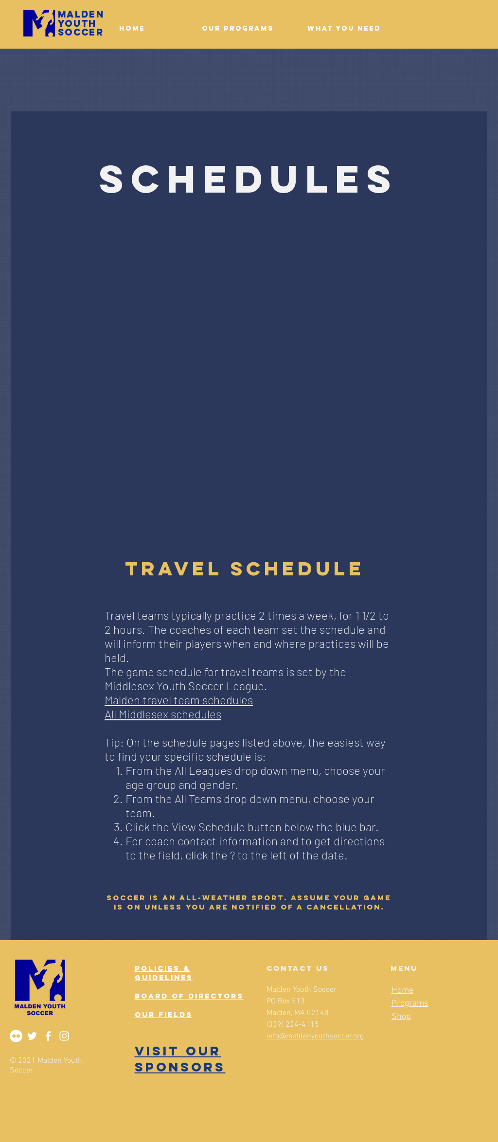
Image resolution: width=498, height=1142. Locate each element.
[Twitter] (32, 1036)
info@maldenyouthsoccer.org (315, 1036)
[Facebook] (48, 1036)
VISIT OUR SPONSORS (180, 1059)
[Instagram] (64, 1036)
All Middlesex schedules (163, 714)
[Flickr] (16, 1036)
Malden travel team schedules (179, 700)
